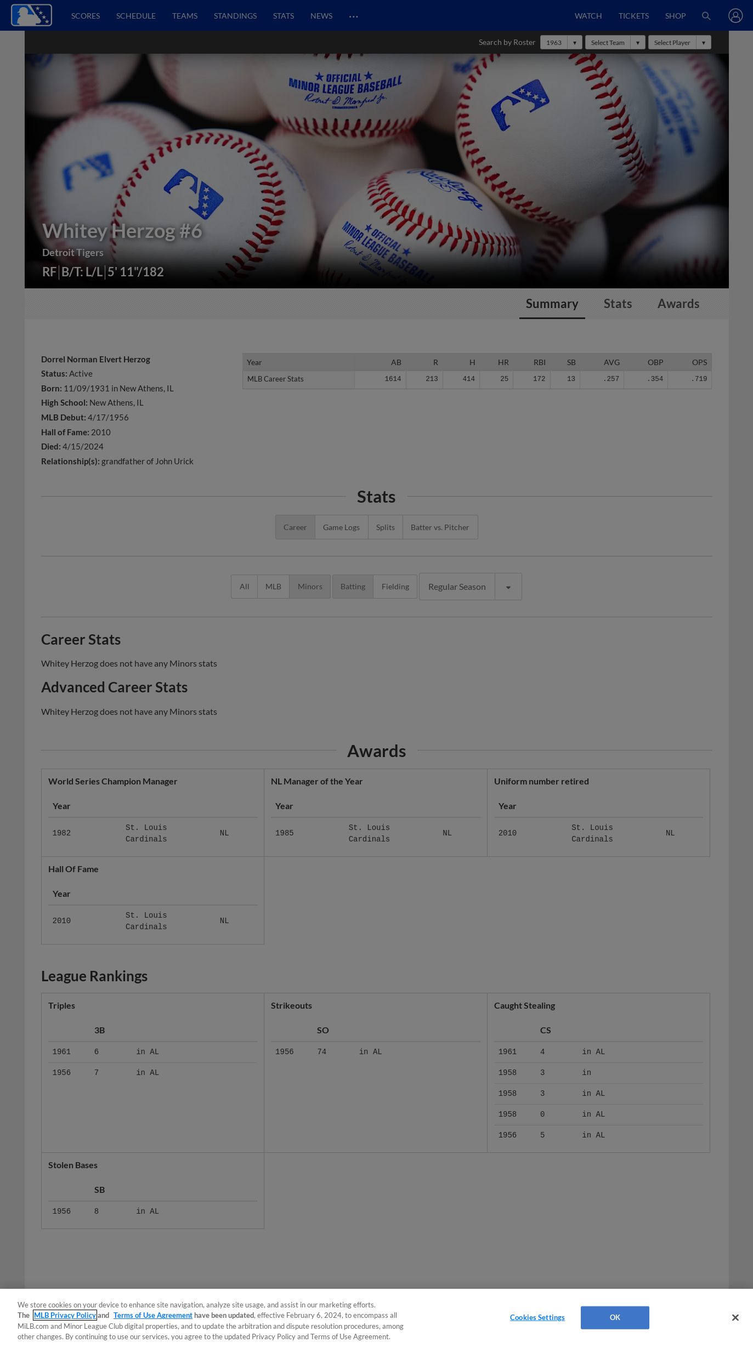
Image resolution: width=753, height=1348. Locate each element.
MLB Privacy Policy (65, 1315)
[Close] (735, 1317)
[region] (376, 1318)
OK (615, 1317)
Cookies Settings (537, 1317)
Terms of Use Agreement (153, 1315)
